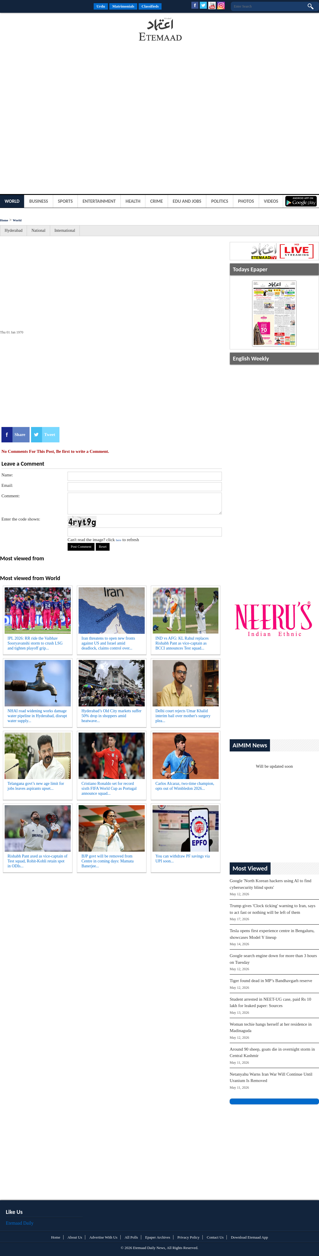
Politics (219, 201)
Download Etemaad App (249, 1237)
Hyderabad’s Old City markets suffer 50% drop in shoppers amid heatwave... (111, 716)
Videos (271, 201)
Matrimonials (123, 6)
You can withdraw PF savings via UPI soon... (182, 858)
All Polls (131, 1237)
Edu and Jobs (187, 201)
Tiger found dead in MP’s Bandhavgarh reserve (271, 980)
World (12, 201)
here (118, 540)
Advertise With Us (103, 1237)
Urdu (101, 6)
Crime (156, 201)
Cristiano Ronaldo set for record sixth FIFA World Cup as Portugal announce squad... (109, 788)
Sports (65, 201)
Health (133, 201)
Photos (246, 201)
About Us (75, 1237)
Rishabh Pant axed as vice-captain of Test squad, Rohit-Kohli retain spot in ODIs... (37, 861)
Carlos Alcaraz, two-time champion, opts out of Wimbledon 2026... (184, 786)
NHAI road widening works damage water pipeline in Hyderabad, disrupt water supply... (37, 716)
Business (38, 201)
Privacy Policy (188, 1237)
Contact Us (215, 1237)
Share (19, 434)
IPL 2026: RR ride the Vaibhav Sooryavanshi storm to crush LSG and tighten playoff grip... (35, 643)
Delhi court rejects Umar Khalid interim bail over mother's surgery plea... (183, 716)
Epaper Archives (157, 1237)
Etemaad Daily (20, 1223)
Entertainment (99, 201)
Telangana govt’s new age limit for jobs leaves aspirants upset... (36, 786)
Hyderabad (13, 230)
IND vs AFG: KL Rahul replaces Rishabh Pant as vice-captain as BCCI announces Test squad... (182, 643)
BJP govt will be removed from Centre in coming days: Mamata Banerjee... (107, 861)
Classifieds (150, 6)
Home (4, 220)
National (38, 230)
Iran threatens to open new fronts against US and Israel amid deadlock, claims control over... (108, 643)
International (65, 230)
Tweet (49, 434)
